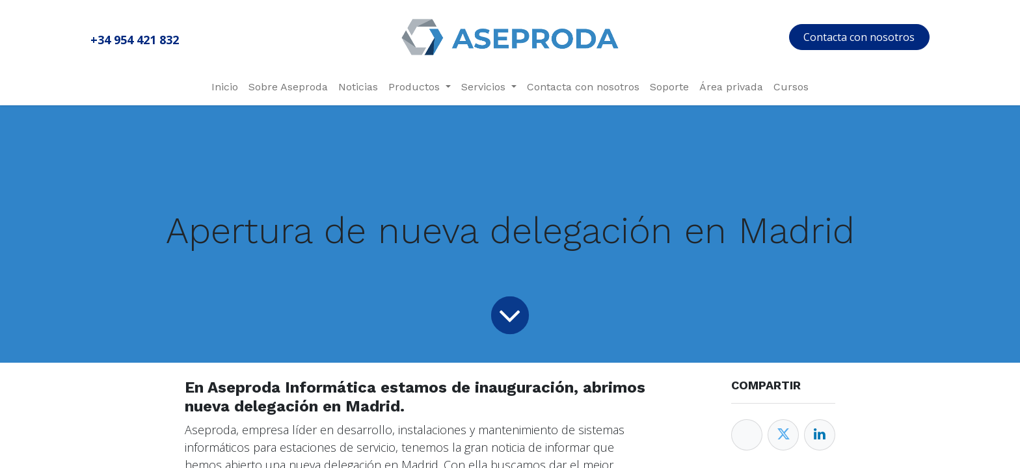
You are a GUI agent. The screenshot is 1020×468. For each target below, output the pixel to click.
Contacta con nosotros (859, 37)
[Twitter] (783, 434)
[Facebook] (746, 434)
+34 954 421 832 (134, 39)
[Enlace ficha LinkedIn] (819, 434)
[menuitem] (224, 87)
